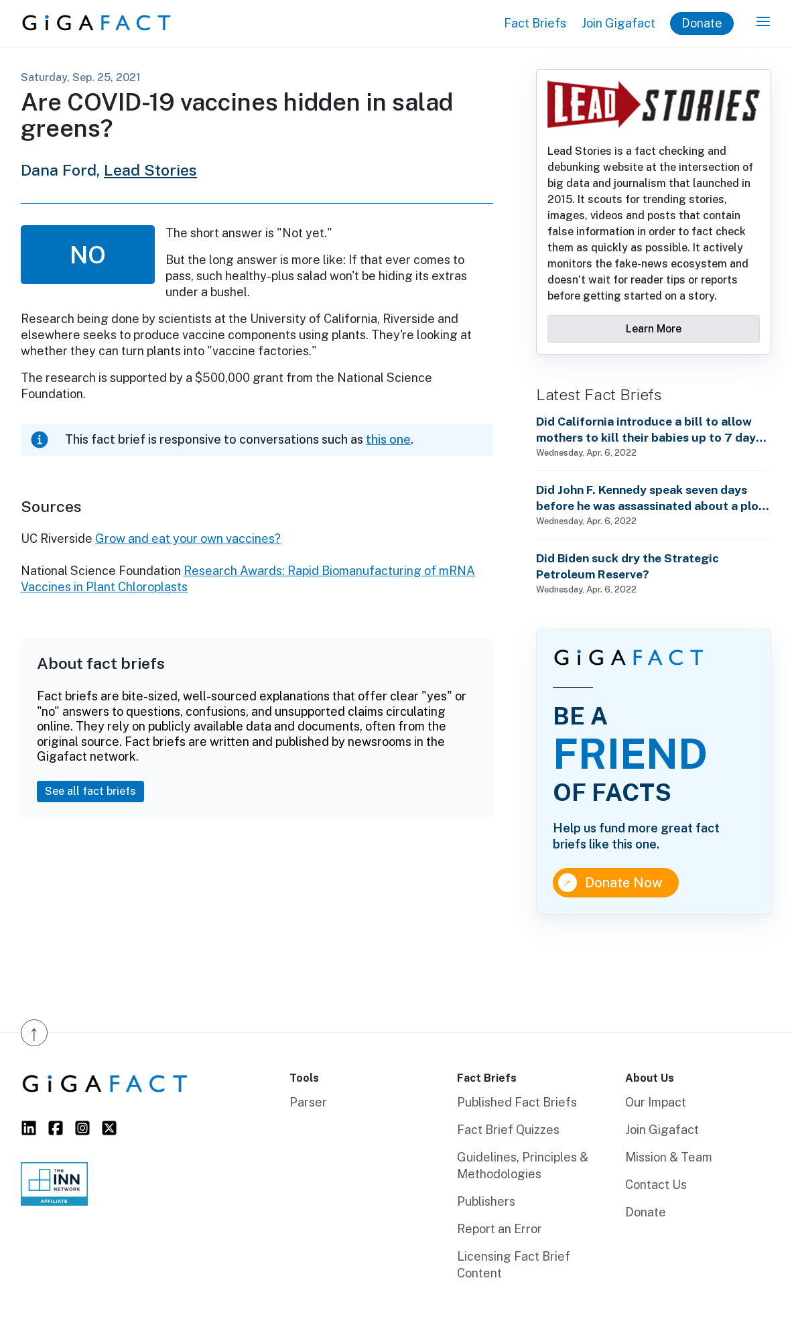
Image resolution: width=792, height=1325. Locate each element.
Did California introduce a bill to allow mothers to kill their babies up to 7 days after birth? (649, 430)
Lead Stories (150, 170)
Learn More (653, 328)
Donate (701, 23)
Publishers (486, 1201)
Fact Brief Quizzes (508, 1130)
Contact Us (656, 1185)
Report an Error (499, 1229)
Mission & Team (668, 1157)
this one (388, 439)
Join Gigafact (618, 23)
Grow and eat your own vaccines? (188, 538)
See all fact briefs (90, 791)
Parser (308, 1102)
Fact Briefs (535, 23)
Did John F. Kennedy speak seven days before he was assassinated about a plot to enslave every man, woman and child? (650, 498)
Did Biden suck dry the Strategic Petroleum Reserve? (627, 566)
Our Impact (655, 1102)
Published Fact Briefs (517, 1102)
